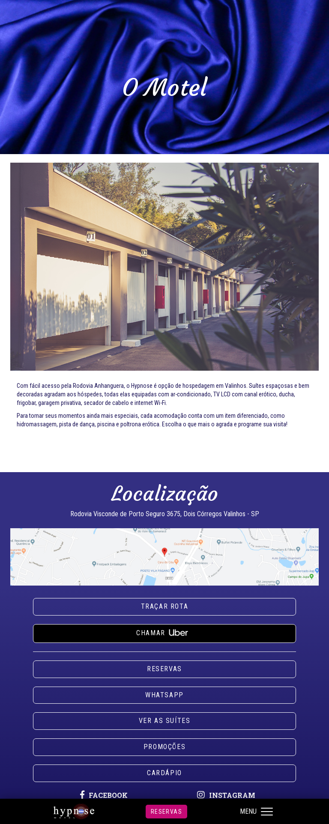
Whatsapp (164, 695)
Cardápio (164, 773)
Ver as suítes (165, 721)
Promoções (164, 747)
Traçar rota (164, 606)
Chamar (164, 631)
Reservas (166, 811)
